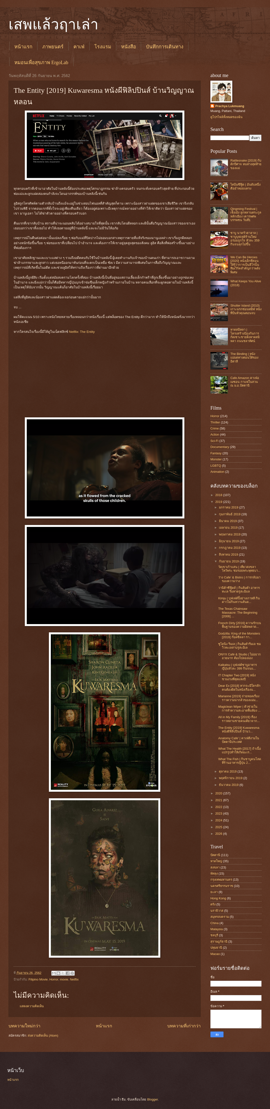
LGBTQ (215, 465)
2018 (219, 495)
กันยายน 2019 (229, 561)
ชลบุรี (214, 935)
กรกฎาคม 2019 (230, 548)
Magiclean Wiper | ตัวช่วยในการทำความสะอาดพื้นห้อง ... (239, 708)
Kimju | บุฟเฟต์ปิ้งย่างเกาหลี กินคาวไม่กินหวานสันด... (239, 600)
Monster (216, 459)
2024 (219, 820)
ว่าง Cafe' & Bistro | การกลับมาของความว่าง (239, 579)
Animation (217, 471)
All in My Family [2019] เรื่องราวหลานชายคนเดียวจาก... (239, 718)
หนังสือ (128, 46)
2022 (219, 807)
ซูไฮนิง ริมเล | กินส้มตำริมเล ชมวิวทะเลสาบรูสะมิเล (239, 645)
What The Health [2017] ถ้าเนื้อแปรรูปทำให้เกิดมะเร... (239, 750)
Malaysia (216, 929)
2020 (219, 793)
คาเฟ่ (78, 46)
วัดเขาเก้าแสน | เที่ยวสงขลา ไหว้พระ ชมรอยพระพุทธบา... (239, 568)
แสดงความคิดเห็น (32, 1006)
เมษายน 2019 (228, 527)
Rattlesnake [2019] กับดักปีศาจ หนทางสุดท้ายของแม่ (245, 164)
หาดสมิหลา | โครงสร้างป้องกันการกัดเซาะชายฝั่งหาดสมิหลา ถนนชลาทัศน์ (245, 335)
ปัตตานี (215, 855)
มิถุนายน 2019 (229, 541)
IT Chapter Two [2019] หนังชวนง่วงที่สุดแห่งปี (237, 677)
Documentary (219, 447)
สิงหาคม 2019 (229, 554)
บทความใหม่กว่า (24, 1025)
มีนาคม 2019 (228, 521)
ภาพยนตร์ (52, 46)
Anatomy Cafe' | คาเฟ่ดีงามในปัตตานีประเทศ (238, 740)
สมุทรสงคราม (219, 917)
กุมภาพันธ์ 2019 (230, 514)
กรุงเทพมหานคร (221, 879)
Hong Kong (218, 898)
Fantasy (216, 453)
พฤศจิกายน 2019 (231, 778)
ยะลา (214, 892)
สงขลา (215, 867)
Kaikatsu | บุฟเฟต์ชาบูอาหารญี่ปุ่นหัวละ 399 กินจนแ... (237, 666)
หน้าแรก (23, 46)
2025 (219, 827)
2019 (219, 502)
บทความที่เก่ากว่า (184, 1025)
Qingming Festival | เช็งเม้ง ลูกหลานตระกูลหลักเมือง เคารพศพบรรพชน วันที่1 (245, 214)
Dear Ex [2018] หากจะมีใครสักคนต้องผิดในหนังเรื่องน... (239, 687)
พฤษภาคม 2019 (230, 534)
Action (214, 434)
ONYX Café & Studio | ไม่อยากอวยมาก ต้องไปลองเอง (239, 656)
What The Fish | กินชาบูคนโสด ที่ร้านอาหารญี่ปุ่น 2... (239, 761)
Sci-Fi (214, 441)
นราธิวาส (216, 910)
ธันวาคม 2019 (229, 785)
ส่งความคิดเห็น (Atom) (43, 1035)
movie (64, 979)
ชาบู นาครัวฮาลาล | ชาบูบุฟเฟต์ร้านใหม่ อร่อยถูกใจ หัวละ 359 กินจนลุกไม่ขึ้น (245, 238)
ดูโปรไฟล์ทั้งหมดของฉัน (226, 117)
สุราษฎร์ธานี (218, 941)
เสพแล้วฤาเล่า (54, 25)
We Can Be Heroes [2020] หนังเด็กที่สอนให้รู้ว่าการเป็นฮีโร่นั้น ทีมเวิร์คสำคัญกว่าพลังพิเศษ (245, 264)
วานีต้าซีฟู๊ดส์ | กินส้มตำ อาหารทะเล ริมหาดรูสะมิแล (239, 589)
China (214, 923)
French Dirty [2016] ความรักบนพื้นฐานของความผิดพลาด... (239, 624)
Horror (53, 979)
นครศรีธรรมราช (221, 886)
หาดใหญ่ (216, 861)
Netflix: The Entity (82, 332)
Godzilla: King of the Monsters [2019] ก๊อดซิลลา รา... (239, 635)
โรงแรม (102, 46)
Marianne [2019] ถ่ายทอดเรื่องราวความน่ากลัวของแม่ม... (238, 698)
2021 (219, 800)
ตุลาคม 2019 (228, 771)
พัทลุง (214, 873)
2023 (219, 813)
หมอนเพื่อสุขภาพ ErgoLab (41, 62)
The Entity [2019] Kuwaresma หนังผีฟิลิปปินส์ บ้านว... (238, 729)
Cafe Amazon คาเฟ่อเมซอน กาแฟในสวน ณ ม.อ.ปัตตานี (244, 381)
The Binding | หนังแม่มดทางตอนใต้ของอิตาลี (244, 357)
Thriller (215, 422)
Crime (214, 428)
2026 (219, 833)
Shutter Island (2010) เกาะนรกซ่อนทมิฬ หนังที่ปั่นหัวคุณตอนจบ (245, 309)
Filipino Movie (38, 979)
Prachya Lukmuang (229, 106)
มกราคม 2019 (229, 507)
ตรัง (213, 904)
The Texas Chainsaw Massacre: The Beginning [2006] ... (237, 612)
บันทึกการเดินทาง (164, 46)
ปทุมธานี (216, 947)
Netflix (74, 979)
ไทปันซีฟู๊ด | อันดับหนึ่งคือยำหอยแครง (245, 186)
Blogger (152, 1099)
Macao (215, 954)
